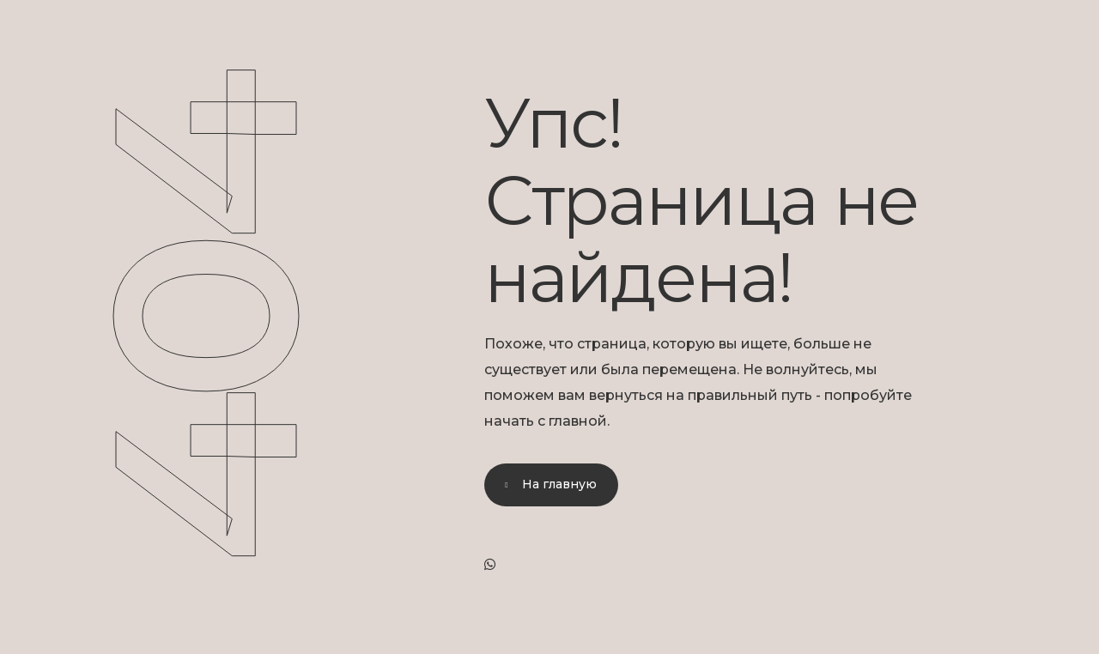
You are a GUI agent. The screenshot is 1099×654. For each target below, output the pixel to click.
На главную (559, 484)
